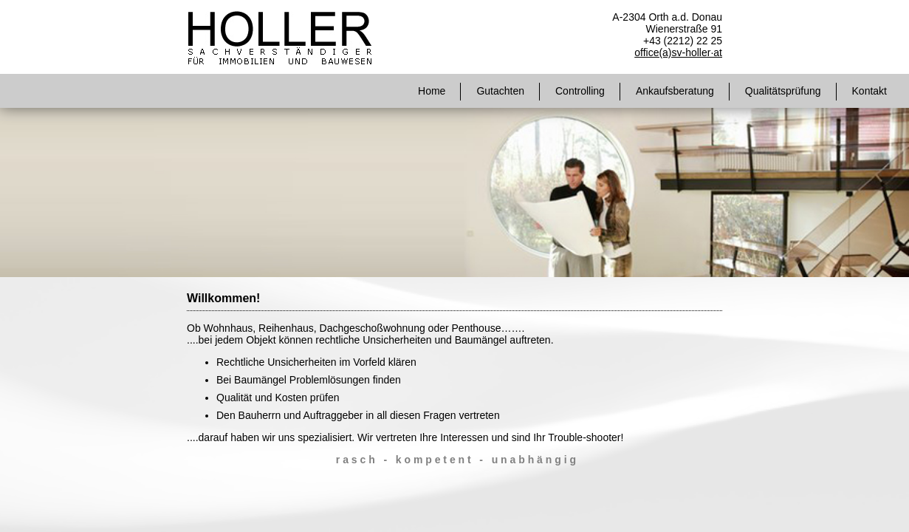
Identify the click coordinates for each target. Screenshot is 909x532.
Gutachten (500, 91)
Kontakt (869, 91)
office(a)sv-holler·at (678, 52)
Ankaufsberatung (675, 91)
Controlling (580, 91)
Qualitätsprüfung (783, 91)
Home (431, 91)
